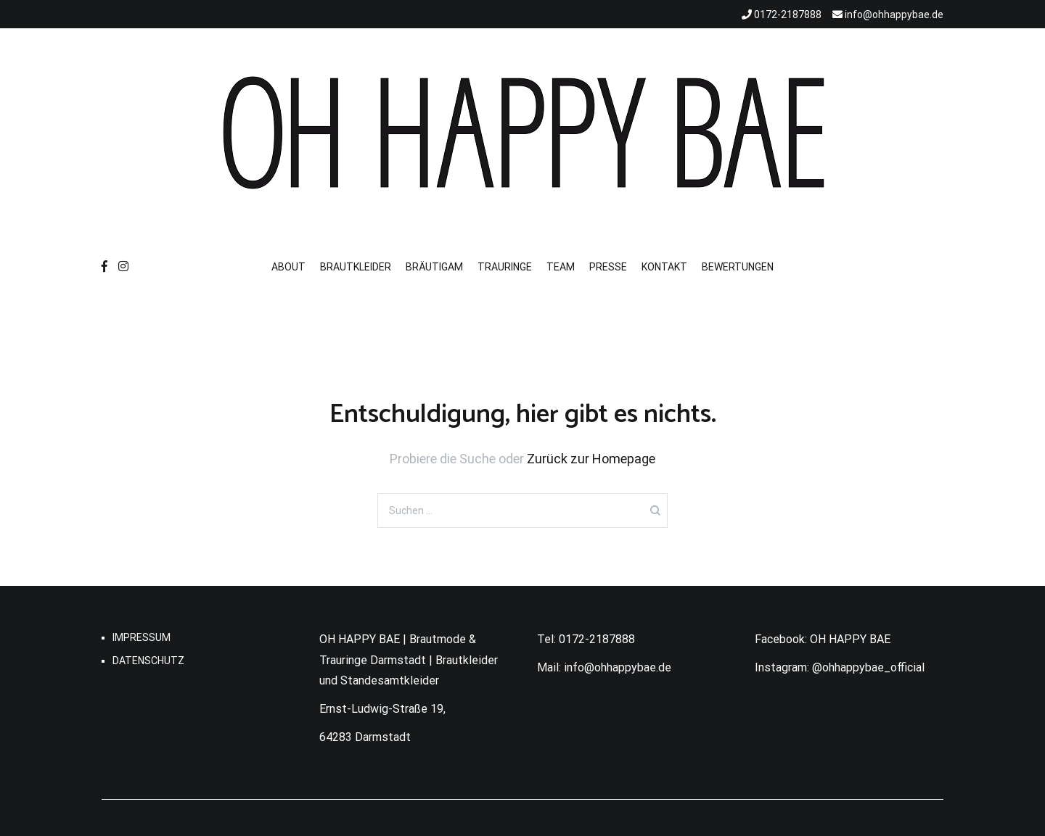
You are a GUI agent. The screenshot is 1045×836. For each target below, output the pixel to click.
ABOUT (288, 267)
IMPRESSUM (141, 637)
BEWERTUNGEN (738, 267)
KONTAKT (664, 267)
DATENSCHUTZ (148, 660)
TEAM (560, 267)
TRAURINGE (505, 267)
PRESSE (608, 267)
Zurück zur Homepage (591, 458)
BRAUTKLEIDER (355, 267)
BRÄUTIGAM (434, 267)
